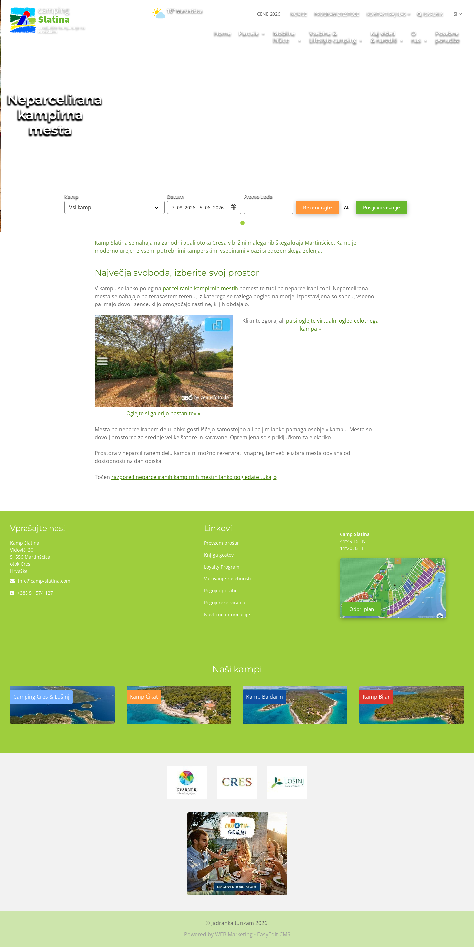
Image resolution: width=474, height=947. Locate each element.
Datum (175, 196)
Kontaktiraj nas (386, 14)
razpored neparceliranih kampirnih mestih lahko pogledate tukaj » (194, 477)
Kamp (71, 196)
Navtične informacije (227, 614)
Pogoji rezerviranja (224, 602)
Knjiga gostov (219, 555)
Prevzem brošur (221, 543)
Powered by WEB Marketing (218, 934)
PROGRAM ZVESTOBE (336, 14)
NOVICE (298, 14)
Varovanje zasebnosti (227, 578)
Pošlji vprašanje (381, 207)
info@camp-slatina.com (40, 581)
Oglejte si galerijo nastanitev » (163, 413)
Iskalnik (430, 14)
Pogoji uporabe (220, 590)
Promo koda (258, 196)
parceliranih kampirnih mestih (200, 288)
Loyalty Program (221, 567)
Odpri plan (361, 609)
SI (455, 14)
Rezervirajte (317, 207)
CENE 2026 (268, 14)
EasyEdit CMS (273, 934)
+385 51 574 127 (31, 593)
